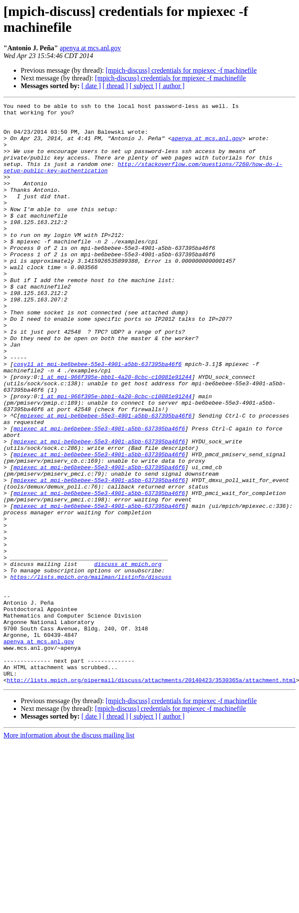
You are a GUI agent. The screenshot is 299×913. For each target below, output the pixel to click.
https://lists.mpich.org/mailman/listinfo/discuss (90, 672)
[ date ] (91, 85)
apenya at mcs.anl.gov (90, 48)
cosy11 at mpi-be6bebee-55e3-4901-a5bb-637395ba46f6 (97, 417)
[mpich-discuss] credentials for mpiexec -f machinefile (181, 70)
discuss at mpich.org (128, 657)
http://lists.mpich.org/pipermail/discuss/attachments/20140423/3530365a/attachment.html (151, 796)
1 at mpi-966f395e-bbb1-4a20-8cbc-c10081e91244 (116, 432)
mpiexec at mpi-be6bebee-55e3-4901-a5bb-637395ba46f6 (106, 479)
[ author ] (172, 85)
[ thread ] (115, 85)
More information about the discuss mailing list (68, 851)
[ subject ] (143, 85)
